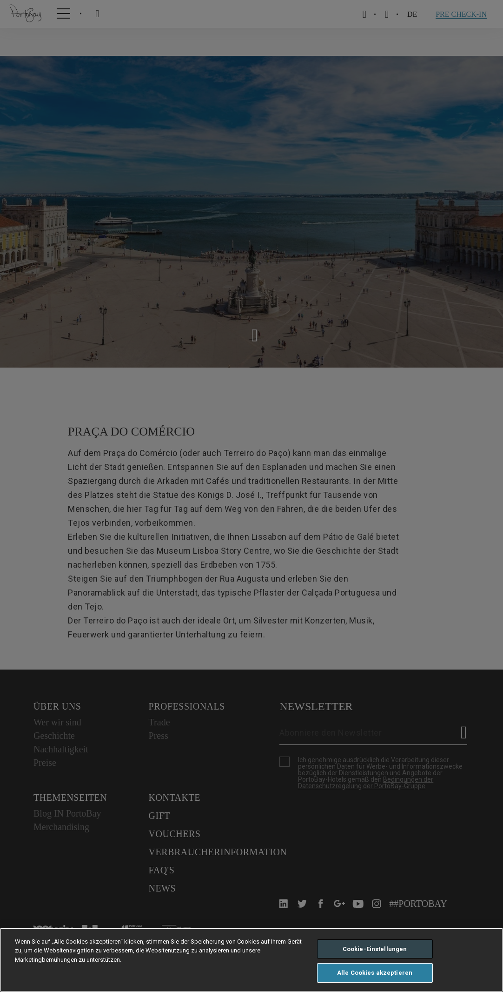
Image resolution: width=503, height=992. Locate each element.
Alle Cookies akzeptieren (374, 972)
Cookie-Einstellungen (375, 948)
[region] (251, 960)
